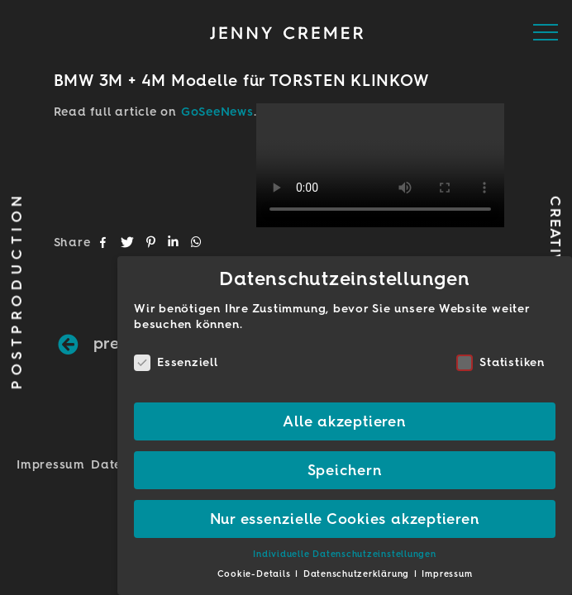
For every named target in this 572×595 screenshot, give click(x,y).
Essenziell (176, 362)
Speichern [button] (345, 469)
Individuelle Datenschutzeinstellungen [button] (344, 554)
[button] (104, 242)
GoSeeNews (217, 111)
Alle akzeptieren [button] (344, 421)
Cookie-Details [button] (255, 574)
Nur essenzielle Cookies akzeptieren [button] (345, 518)
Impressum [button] (447, 574)
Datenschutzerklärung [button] (357, 574)
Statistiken (500, 362)
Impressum (51, 464)
